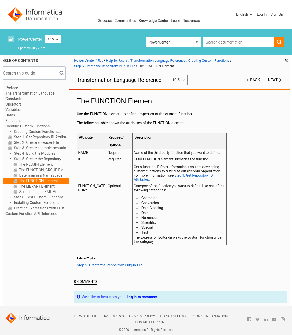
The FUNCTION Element (44, 181)
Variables (18, 110)
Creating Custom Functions (33, 126)
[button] (244, 14)
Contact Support (150, 322)
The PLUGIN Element (41, 164)
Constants (19, 99)
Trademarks (113, 316)
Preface (17, 88)
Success (105, 20)
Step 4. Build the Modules (40, 153)
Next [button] (273, 80)
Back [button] (255, 80)
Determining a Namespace (46, 175)
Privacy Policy (142, 316)
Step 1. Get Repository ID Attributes (46, 137)
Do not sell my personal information (194, 316)
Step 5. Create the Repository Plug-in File (40, 159)
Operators (19, 104)
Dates (16, 115)
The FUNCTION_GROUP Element (49, 170)
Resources (191, 20)
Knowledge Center (153, 20)
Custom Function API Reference (37, 214)
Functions (19, 121)
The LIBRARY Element (42, 186)
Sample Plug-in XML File (44, 192)
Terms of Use (85, 316)
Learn (175, 20)
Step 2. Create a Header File (42, 142)
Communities (125, 20)
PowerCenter (30, 39)
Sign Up (277, 14)
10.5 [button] (52, 39)
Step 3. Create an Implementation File (46, 148)
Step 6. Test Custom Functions (44, 197)
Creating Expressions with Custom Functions (46, 208)
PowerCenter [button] (159, 42)
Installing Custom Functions (42, 203)
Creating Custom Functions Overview (39, 131)
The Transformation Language (35, 93)
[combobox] (238, 42)
